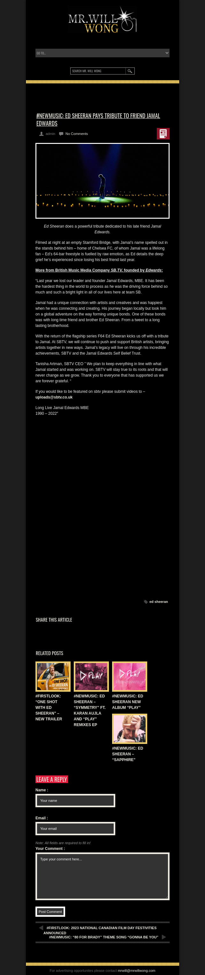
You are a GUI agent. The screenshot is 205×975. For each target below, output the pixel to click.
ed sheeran (158, 602)
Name (41, 790)
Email (41, 818)
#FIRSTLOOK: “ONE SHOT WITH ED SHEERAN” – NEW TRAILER (48, 707)
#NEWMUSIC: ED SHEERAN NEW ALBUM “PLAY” (127, 702)
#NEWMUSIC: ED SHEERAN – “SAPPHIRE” (127, 754)
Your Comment (50, 848)
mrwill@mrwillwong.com (137, 970)
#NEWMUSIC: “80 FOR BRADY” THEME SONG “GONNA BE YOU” (103, 937)
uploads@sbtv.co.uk (53, 397)
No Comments (76, 134)
